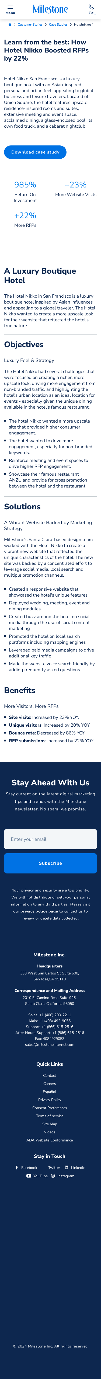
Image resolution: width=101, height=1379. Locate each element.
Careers (49, 1083)
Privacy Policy (49, 1099)
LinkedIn (74, 1167)
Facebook (25, 1167)
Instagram (62, 1176)
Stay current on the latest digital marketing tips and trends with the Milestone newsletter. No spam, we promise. (50, 803)
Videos (49, 1132)
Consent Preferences (49, 1107)
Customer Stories (30, 24)
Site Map (49, 1124)
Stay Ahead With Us (50, 784)
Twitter (50, 1167)
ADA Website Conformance (49, 1140)
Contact (49, 1075)
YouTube (37, 1176)
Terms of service (49, 1116)
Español (49, 1091)
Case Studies (58, 24)
